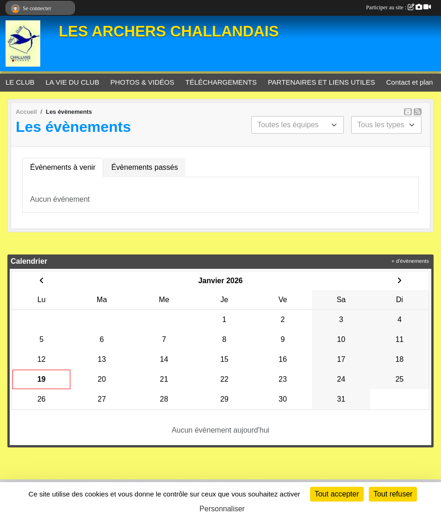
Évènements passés (144, 167)
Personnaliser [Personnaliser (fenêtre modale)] (222, 509)
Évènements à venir (62, 167)
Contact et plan (409, 82)
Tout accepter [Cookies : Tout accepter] (337, 494)
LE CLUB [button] (20, 82)
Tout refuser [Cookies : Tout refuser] (392, 494)
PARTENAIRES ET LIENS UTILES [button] (321, 82)
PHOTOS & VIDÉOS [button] (142, 82)
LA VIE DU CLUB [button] (72, 82)
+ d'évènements (410, 261)
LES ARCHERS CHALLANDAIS (169, 31)
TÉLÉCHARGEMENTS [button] (221, 82)
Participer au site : (398, 7)
